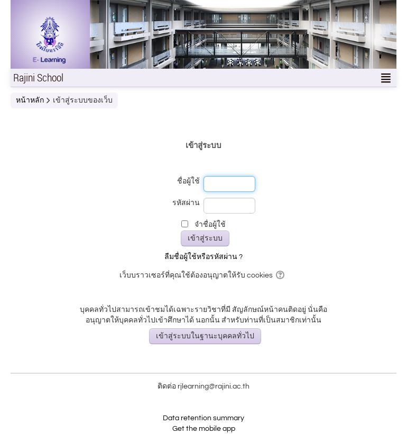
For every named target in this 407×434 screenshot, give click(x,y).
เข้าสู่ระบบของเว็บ (83, 100)
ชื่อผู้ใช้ (188, 181)
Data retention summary (203, 418)
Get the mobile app (203, 428)
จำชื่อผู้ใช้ (210, 224)
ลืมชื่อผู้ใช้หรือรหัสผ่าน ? (203, 257)
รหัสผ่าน (186, 203)
